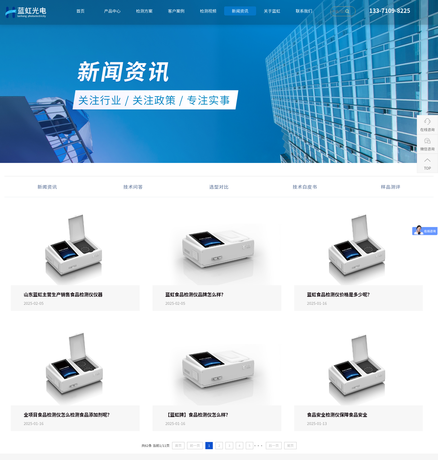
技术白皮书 (305, 186)
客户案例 (176, 11)
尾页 (290, 445)
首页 (80, 11)
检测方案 (144, 11)
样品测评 (390, 186)
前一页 (195, 445)
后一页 (274, 445)
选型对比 (219, 186)
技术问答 (133, 186)
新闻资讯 (240, 11)
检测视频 (208, 11)
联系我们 (304, 11)
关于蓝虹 (272, 11)
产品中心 (112, 11)
